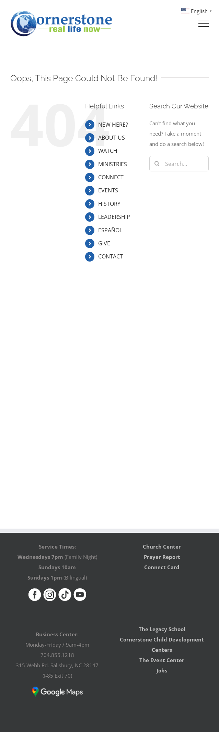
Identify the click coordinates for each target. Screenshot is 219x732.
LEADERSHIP (114, 217)
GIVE (104, 243)
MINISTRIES (112, 164)
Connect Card (162, 567)
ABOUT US (111, 137)
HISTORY (109, 204)
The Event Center (161, 660)
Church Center (162, 546)
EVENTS (108, 190)
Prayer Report (162, 556)
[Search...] (179, 163)
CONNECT (111, 177)
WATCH (107, 151)
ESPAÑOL (110, 230)
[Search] (157, 163)
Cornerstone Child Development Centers (162, 644)
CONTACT (110, 256)
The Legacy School (162, 629)
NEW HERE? (113, 124)
